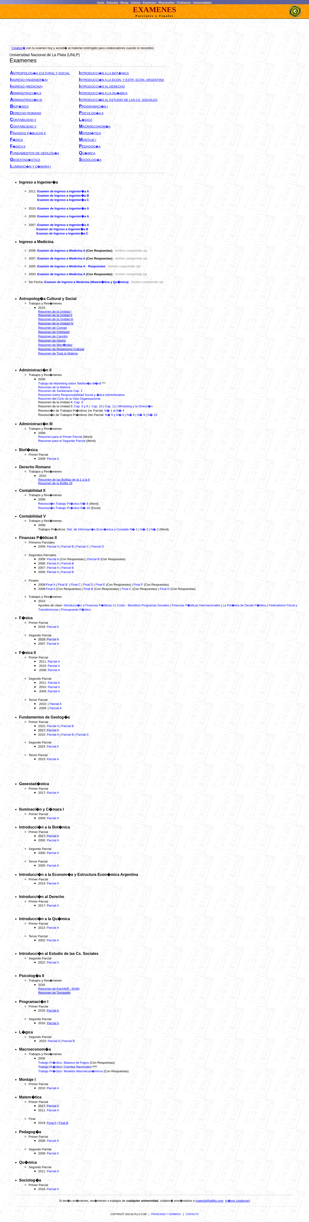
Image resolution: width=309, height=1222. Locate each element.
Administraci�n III (35, 424)
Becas (124, 2)
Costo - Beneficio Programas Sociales (143, 605)
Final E (100, 584)
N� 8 (130, 415)
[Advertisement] (96, 33)
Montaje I (27, 1079)
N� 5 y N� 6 (114, 415)
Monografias (167, 2)
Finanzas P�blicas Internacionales (196, 605)
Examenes (149, 2)
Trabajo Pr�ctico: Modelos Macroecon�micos (70, 1071)
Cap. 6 (78, 402)
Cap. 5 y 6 (81, 406)
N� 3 (155, 529)
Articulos (112, 2)
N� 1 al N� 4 (113, 410)
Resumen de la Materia (54, 387)
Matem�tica (30, 1097)
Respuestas (97, 266)
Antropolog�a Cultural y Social (48, 299)
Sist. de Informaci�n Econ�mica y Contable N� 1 (102, 529)
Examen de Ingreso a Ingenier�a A (63, 191)
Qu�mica (28, 1162)
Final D (88, 584)
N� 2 (144, 529)
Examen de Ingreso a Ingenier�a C (63, 200)
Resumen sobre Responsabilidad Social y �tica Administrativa (81, 395)
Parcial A (53, 458)
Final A (50, 584)
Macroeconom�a (35, 1049)
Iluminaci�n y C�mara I (41, 809)
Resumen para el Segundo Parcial (61, 441)
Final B (62, 584)
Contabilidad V (32, 516)
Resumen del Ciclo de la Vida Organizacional (69, 398)
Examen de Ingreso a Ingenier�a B (63, 195)
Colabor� (18, 48)
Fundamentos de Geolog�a (44, 717)
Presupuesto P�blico (76, 609)
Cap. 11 (110, 406)
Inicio (100, 2)
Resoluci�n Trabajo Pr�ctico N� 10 (64, 508)
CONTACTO (192, 1214)
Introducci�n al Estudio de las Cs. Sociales (58, 954)
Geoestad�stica (34, 784)
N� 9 (141, 415)
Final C (76, 584)
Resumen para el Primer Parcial (60, 437)
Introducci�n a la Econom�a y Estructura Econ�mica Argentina (78, 875)
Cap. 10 (97, 406)
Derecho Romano (35, 467)
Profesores (184, 2)
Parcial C (82, 546)
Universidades (202, 2)
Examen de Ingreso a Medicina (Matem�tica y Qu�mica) (86, 282)
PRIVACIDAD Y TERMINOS (166, 1214)
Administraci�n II (35, 370)
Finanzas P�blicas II (38, 538)
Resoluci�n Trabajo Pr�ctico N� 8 (63, 503)
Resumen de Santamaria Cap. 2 (60, 391)
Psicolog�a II (31, 976)
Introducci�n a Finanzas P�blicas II (89, 605)
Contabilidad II (32, 491)
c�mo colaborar (237, 1200)
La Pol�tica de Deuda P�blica (244, 605)
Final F (138, 584)
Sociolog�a (30, 1180)
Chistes (136, 2)
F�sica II (27, 653)
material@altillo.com (209, 1200)
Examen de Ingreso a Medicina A (61, 250)
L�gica (26, 1032)
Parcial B (67, 546)
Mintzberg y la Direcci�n (135, 406)
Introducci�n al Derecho (41, 897)
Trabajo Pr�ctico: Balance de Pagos (63, 1062)
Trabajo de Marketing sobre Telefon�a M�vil (70, 383)
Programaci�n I (33, 1002)
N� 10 (152, 415)
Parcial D (97, 546)
